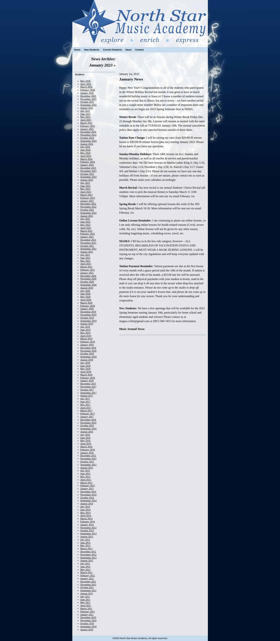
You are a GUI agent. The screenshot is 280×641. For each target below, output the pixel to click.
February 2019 (87, 341)
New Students (91, 49)
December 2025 (88, 96)
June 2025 (85, 114)
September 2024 (88, 141)
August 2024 (86, 144)
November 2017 (88, 386)
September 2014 (88, 500)
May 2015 (85, 476)
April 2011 (85, 605)
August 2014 (86, 503)
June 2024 (85, 150)
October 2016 (87, 425)
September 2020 (88, 285)
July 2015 (85, 470)
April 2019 (85, 336)
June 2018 (85, 366)
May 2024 (85, 153)
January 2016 (87, 452)
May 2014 (85, 512)
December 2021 (88, 240)
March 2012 (86, 572)
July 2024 (85, 147)
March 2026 (86, 87)
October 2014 (87, 497)
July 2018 (85, 363)
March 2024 (86, 159)
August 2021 (86, 252)
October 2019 (87, 318)
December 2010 (88, 617)
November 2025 (88, 99)
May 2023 (85, 189)
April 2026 (85, 84)
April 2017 (85, 408)
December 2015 (88, 455)
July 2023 (85, 183)
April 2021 (85, 264)
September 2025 (88, 105)
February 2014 (87, 521)
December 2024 (88, 132)
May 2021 (85, 261)
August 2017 (86, 395)
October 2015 (87, 461)
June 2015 (85, 473)
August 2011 (86, 593)
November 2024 (88, 135)
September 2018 (88, 356)
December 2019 (88, 312)
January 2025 (87, 129)
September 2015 (88, 464)
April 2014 (85, 515)
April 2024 (85, 156)
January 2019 (87, 345)
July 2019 (85, 326)
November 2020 (88, 278)
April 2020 (85, 300)
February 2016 (87, 449)
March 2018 (86, 375)
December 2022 (88, 204)
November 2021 (88, 243)
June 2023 (85, 186)
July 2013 (85, 539)
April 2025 (85, 120)
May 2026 (85, 81)
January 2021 (87, 273)
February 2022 (87, 234)
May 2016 (85, 440)
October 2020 (87, 282)
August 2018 (86, 360)
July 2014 (85, 506)
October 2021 (87, 246)
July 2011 (85, 596)
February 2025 (87, 126)
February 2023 (87, 198)
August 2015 (86, 467)
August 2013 (86, 536)
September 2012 (88, 557)
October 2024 (87, 138)
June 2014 (85, 509)
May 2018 (85, 368)
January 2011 (87, 614)
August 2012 (86, 560)
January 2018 (87, 380)
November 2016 (88, 423)
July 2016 (85, 434)
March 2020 (86, 303)
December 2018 (88, 348)
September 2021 (88, 249)
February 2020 (87, 306)
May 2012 (85, 569)
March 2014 (86, 518)
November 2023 (88, 171)
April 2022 (85, 228)
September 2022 (88, 213)
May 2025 (85, 117)
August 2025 (86, 108)
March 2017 (86, 410)
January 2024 (87, 165)
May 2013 (85, 545)
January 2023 (87, 201)
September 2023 (88, 177)
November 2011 (88, 584)
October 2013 (87, 530)
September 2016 (88, 428)
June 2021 (85, 258)
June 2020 (85, 293)
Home (77, 49)
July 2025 (85, 111)
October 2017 (87, 389)
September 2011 (88, 590)
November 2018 (88, 351)
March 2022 (86, 231)
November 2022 (88, 207)
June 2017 (85, 401)
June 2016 (85, 437)
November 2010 (88, 620)
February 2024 (87, 162)
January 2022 (87, 237)
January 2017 (87, 416)
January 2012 (87, 578)
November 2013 (88, 527)
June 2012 (85, 566)
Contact (139, 49)
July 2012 (85, 563)
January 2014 (87, 524)
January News (131, 79)
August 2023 (86, 180)
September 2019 (88, 321)
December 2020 (88, 276)
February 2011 (87, 611)
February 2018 (87, 378)
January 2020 (87, 308)
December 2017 (88, 383)
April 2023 (85, 192)
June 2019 (85, 330)
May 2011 (85, 602)
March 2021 (86, 267)
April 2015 (85, 479)
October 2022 (87, 210)
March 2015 (86, 482)
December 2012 (88, 551)
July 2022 (85, 219)
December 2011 (88, 581)
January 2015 (87, 488)
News (129, 49)
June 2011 (85, 599)
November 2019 (88, 315)
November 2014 (88, 494)
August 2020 (86, 288)
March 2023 (86, 195)
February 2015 (87, 485)
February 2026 (87, 90)
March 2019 (86, 338)
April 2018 (85, 371)
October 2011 (87, 587)
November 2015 (88, 458)
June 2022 (85, 222)
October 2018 (87, 353)
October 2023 (87, 174)
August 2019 (86, 323)
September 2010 (88, 626)
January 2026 (87, 93)
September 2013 (88, 533)
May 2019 (85, 333)
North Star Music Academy (140, 22)
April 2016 (85, 443)
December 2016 (88, 419)
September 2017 (88, 393)
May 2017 (85, 404)
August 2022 (86, 216)
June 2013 (85, 542)
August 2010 (86, 629)
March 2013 (86, 548)
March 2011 (86, 608)
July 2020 (85, 291)
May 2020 (85, 297)
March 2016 (86, 446)
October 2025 (87, 102)
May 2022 (85, 225)
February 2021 (87, 270)
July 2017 (85, 398)
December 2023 (88, 168)
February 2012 (87, 575)
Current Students (112, 49)
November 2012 (88, 554)
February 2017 (87, 413)
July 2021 (85, 255)
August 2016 (86, 431)
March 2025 (86, 123)
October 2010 (87, 623)
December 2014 (88, 491)
